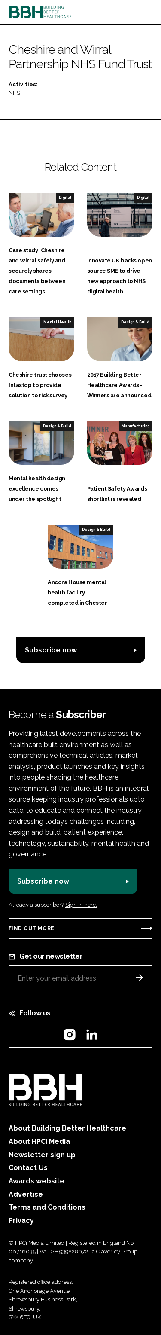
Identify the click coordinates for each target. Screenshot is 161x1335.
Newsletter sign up (42, 1155)
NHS (14, 93)
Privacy (21, 1220)
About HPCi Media (39, 1141)
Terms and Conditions (47, 1207)
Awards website (36, 1181)
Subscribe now (51, 650)
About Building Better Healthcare (67, 1128)
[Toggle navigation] (149, 12)
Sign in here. (81, 905)
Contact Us (28, 1168)
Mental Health (57, 322)
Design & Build (135, 322)
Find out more (31, 928)
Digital (65, 197)
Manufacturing (135, 426)
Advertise (26, 1194)
